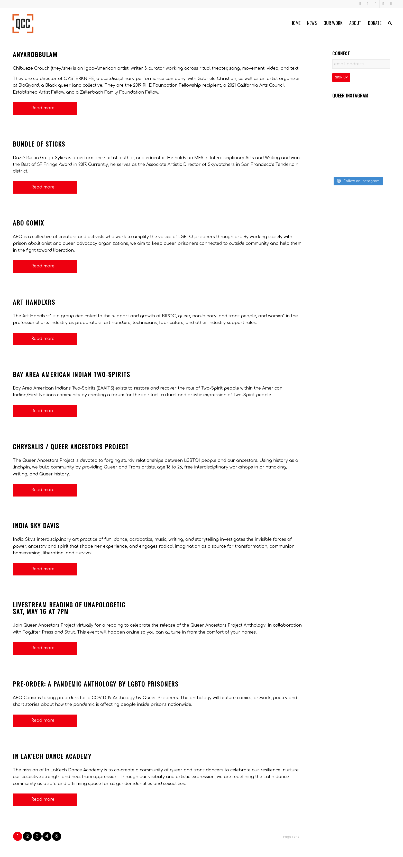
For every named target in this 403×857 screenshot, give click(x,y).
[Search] (390, 23)
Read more (45, 108)
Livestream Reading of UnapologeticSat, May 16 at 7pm (69, 608)
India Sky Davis (36, 525)
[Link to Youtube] (375, 4)
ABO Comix (28, 222)
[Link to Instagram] (368, 4)
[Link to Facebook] (360, 4)
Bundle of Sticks (39, 143)
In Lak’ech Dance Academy (52, 756)
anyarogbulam (35, 54)
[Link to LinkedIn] (383, 4)
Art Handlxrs (34, 301)
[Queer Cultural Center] (23, 23)
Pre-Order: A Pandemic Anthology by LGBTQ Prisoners (96, 683)
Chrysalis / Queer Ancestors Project (71, 446)
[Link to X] (391, 4)
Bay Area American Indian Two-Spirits (71, 374)
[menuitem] (295, 23)
